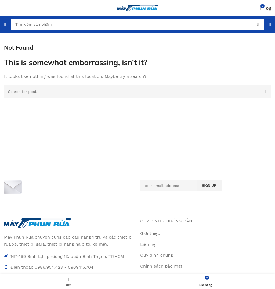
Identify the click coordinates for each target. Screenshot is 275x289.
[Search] (137, 24)
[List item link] (205, 244)
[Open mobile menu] (5, 24)
